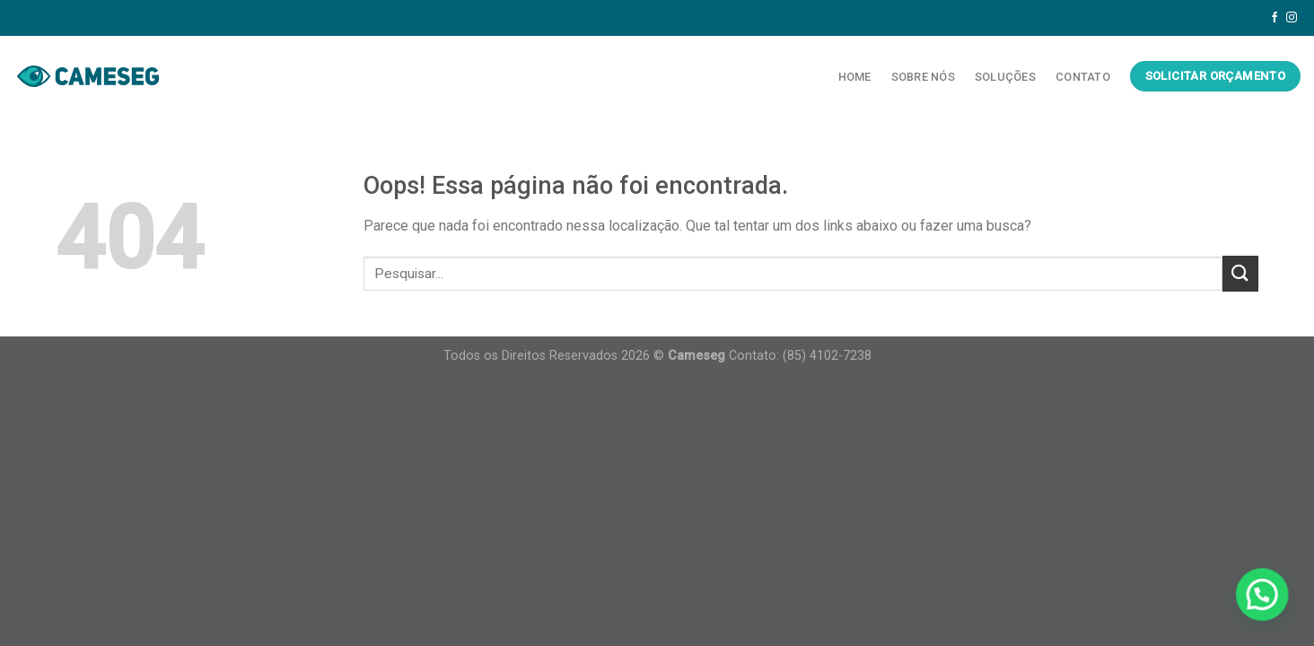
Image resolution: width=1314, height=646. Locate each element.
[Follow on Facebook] (1274, 18)
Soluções (1005, 76)
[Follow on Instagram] (1291, 18)
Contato (1083, 76)
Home (855, 76)
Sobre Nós (923, 76)
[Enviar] (1240, 273)
